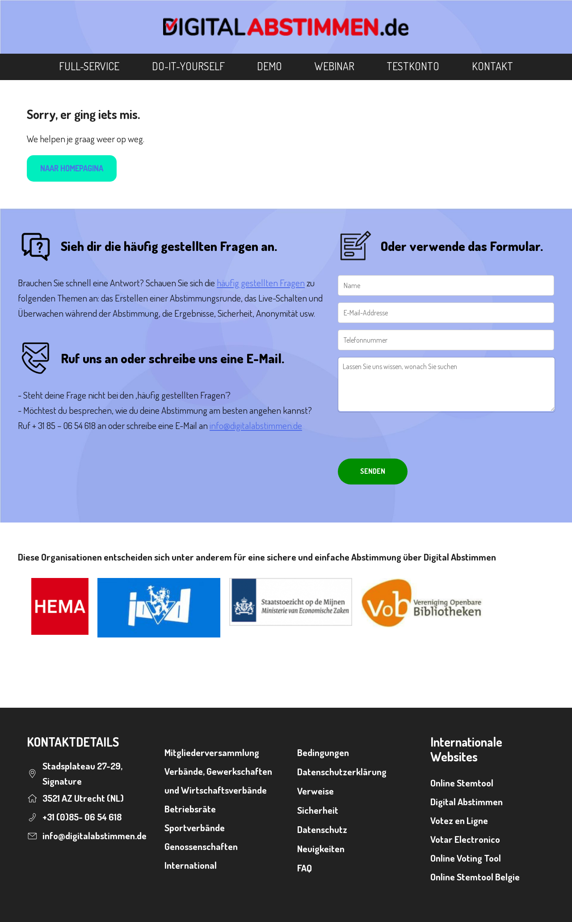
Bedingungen (323, 752)
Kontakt (492, 66)
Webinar (334, 66)
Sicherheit (317, 810)
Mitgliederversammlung (211, 752)
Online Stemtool (461, 783)
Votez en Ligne (459, 820)
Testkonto (413, 66)
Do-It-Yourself (188, 66)
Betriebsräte (190, 809)
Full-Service (89, 66)
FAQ (304, 868)
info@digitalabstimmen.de (256, 425)
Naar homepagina (71, 168)
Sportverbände (194, 827)
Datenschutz (322, 829)
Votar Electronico (465, 839)
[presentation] (406, 436)
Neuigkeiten (321, 848)
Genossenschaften (201, 846)
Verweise (315, 791)
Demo (269, 66)
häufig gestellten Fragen (261, 282)
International (190, 865)
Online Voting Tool (465, 858)
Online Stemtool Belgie (475, 877)
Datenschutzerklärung (342, 771)
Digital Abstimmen (466, 801)
